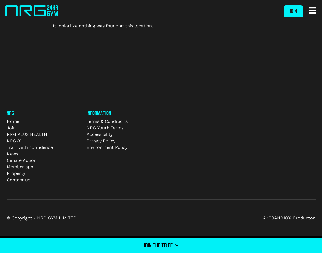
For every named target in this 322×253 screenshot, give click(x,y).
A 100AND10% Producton (289, 218)
